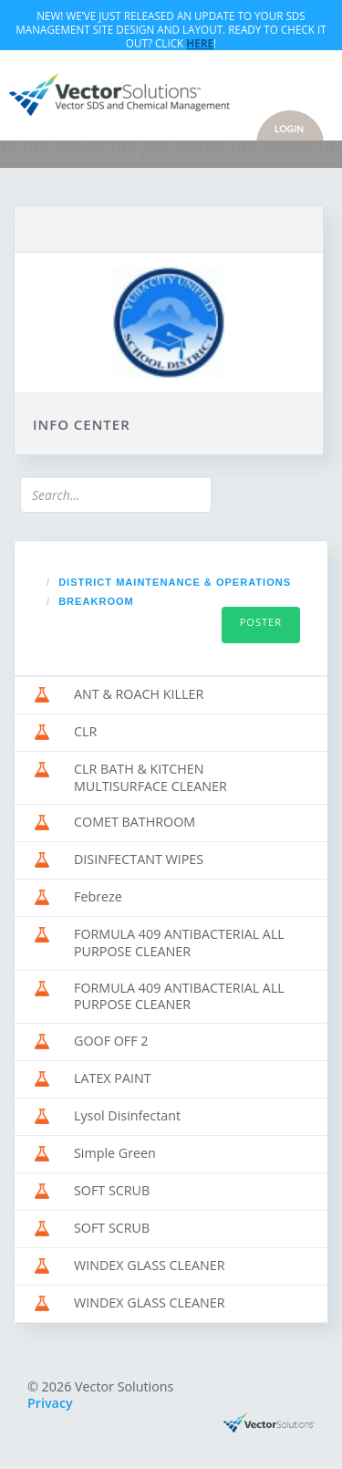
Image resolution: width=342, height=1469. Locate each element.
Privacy (50, 1403)
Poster (261, 622)
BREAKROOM (96, 601)
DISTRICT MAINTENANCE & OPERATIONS (174, 582)
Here (199, 43)
